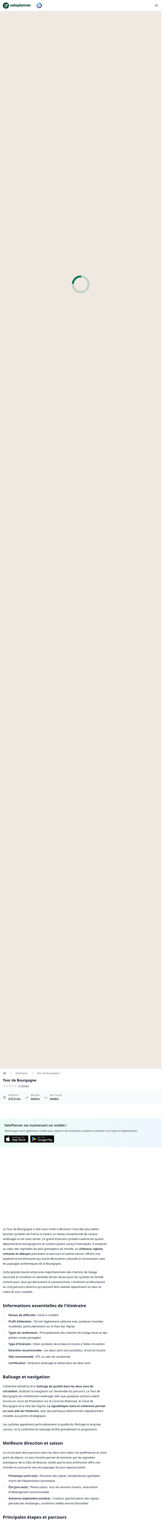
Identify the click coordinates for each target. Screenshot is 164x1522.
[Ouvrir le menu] (156, 5)
